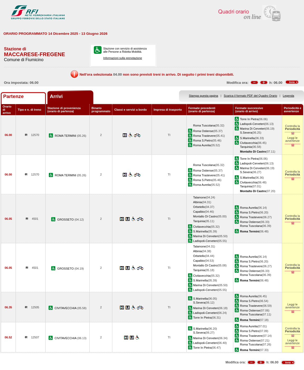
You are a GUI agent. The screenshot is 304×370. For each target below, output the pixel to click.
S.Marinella (247, 138)
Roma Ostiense (203, 131)
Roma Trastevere (204, 135)
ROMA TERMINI (66, 135)
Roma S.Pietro (202, 140)
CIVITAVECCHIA (66, 308)
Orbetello (199, 206)
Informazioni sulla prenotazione (122, 58)
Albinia (197, 202)
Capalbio (199, 211)
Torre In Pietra (249, 119)
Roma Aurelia (202, 145)
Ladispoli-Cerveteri (252, 123)
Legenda (288, 95)
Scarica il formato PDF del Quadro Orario (250, 95)
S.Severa (246, 132)
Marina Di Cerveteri (252, 128)
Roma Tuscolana (204, 125)
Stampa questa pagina (203, 95)
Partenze (13, 96)
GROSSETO (66, 219)
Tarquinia (246, 146)
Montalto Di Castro (205, 216)
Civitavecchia (248, 142)
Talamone (199, 197)
